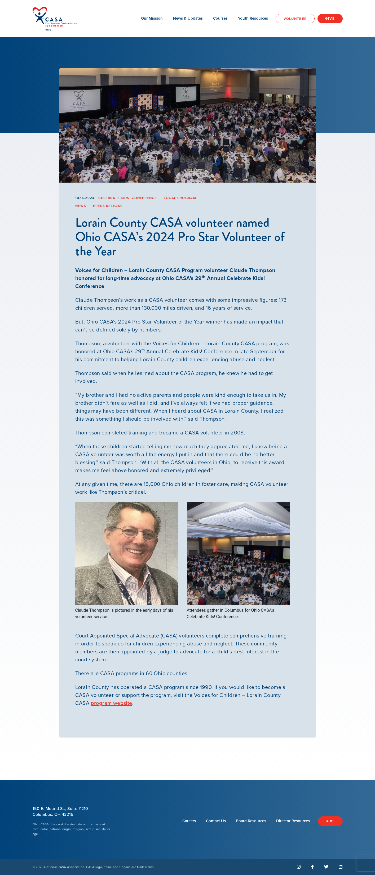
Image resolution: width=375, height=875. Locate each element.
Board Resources (251, 821)
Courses (220, 18)
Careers (189, 821)
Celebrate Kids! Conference (127, 197)
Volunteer (295, 18)
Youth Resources (253, 18)
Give (330, 18)
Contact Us (216, 821)
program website (111, 703)
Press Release (108, 205)
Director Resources (293, 821)
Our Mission (152, 18)
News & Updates (188, 18)
